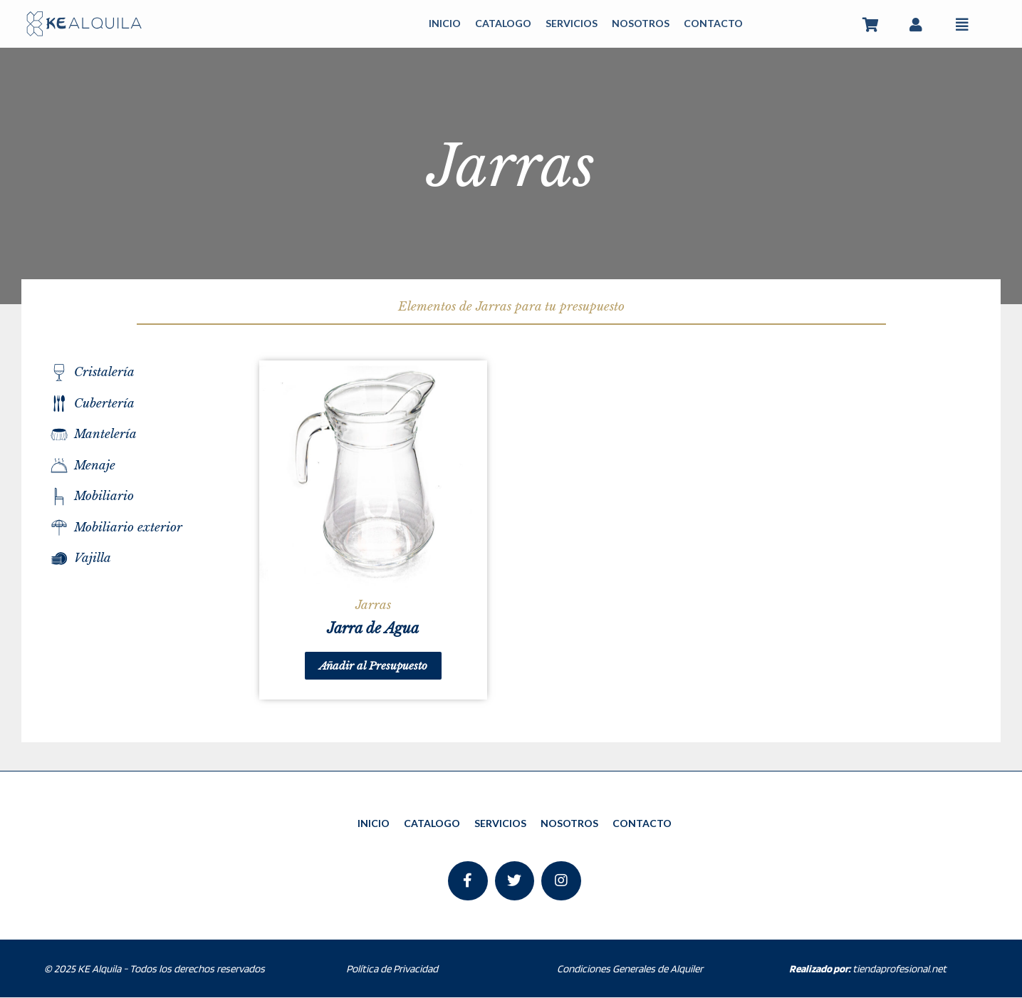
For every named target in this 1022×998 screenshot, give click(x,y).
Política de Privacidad (392, 968)
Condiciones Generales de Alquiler (630, 968)
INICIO (445, 23)
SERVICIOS (572, 23)
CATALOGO (503, 23)
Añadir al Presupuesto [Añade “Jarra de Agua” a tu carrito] (373, 665)
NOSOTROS (640, 23)
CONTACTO (713, 23)
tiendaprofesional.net (868, 968)
